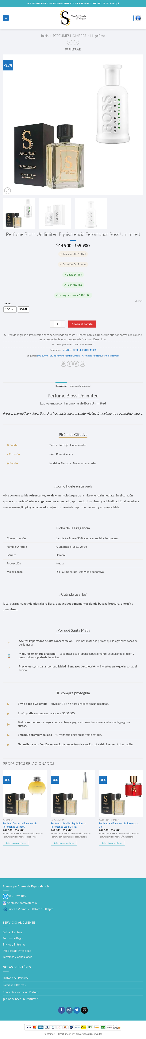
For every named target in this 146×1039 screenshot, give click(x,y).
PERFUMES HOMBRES (69, 36)
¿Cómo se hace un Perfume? (20, 999)
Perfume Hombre (110, 355)
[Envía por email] (82, 364)
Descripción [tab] (60, 385)
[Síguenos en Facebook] (61, 1010)
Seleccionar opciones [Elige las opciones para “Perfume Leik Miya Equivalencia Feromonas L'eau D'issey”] (64, 843)
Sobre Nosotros (12, 932)
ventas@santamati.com (20, 903)
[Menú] (6, 18)
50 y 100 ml (42, 355)
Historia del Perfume (16, 978)
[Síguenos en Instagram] (69, 1010)
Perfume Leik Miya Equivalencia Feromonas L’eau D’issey (68, 825)
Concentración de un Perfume (21, 992)
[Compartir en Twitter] (76, 364)
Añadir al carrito (82, 323)
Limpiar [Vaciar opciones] (139, 301)
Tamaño (7, 303)
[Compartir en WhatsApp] (63, 364)
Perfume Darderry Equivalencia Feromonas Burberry (20, 825)
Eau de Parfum (56, 355)
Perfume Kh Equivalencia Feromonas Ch (119, 825)
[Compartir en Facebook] (70, 364)
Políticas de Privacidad (17, 950)
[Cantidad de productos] (57, 324)
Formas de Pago (12, 938)
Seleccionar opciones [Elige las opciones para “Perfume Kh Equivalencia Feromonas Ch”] (112, 843)
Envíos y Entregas (14, 944)
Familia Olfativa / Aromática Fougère (83, 355)
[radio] (10, 309)
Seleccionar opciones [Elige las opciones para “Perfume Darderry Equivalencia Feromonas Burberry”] (16, 843)
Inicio (44, 36)
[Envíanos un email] (84, 1010)
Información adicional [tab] (80, 385)
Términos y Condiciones (17, 957)
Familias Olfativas (14, 985)
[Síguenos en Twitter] (76, 1010)
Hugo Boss (97, 36)
